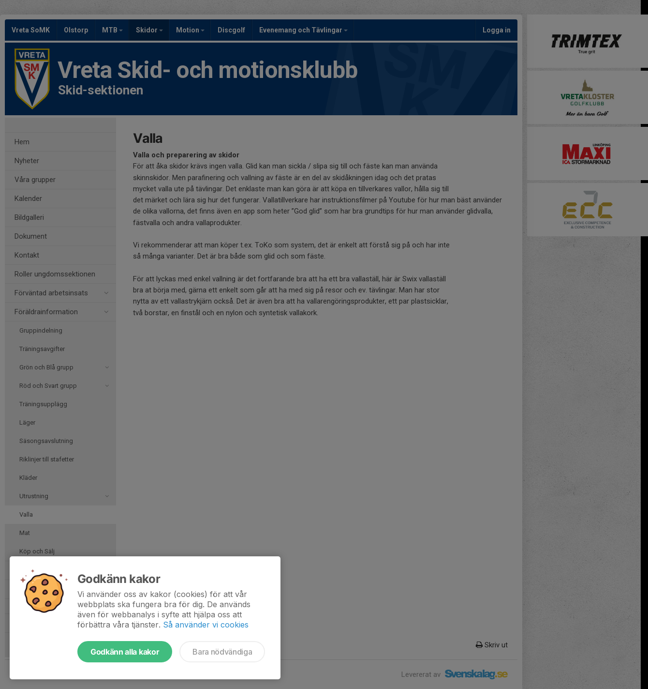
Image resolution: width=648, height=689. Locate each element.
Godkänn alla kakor (124, 652)
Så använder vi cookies (206, 624)
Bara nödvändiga (222, 652)
